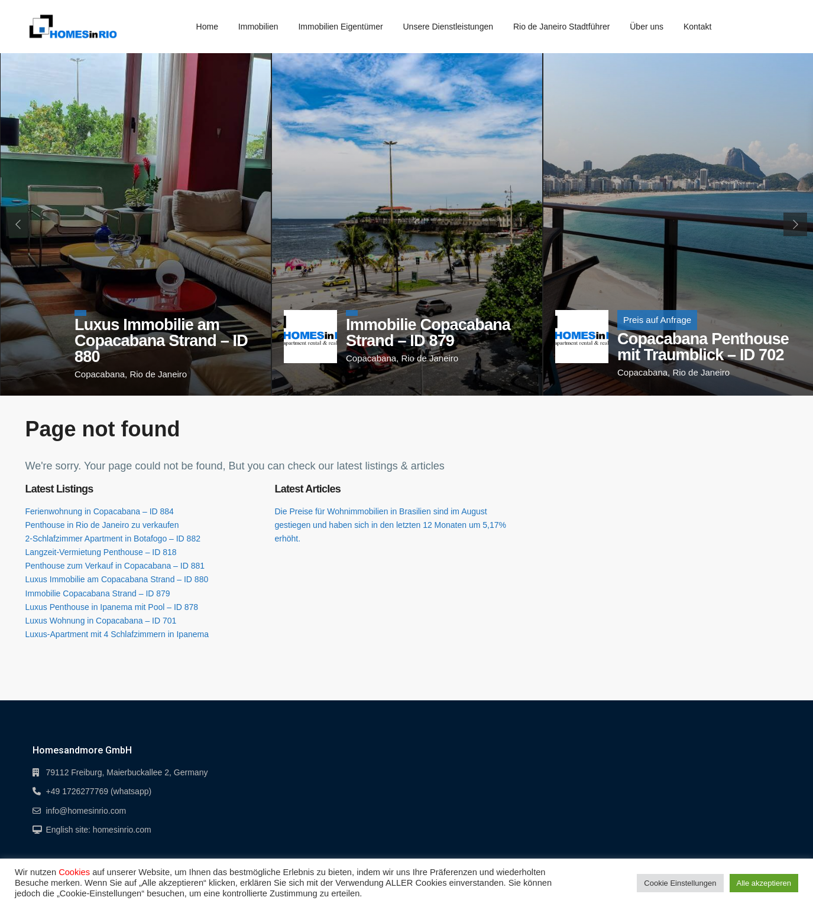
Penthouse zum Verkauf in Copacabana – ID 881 (115, 565)
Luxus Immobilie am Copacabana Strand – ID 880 (161, 341)
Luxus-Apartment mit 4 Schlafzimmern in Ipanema (117, 634)
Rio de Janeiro (158, 374)
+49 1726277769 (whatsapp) (99, 791)
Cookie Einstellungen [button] (680, 883)
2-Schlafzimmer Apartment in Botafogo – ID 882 (112, 538)
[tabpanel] (136, 224)
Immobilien (258, 26)
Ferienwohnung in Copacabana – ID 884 (99, 511)
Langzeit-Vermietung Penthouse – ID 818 (101, 552)
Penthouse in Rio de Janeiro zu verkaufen (102, 525)
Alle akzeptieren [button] (764, 883)
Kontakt (697, 26)
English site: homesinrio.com (98, 829)
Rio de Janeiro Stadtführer (561, 26)
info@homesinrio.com (86, 810)
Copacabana (100, 374)
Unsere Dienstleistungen (448, 26)
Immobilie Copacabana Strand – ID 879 (428, 333)
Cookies (74, 872)
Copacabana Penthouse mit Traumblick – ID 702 (703, 347)
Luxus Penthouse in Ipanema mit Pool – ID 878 (112, 607)
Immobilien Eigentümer (340, 26)
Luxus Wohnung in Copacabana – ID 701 (101, 620)
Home (207, 26)
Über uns (646, 26)
